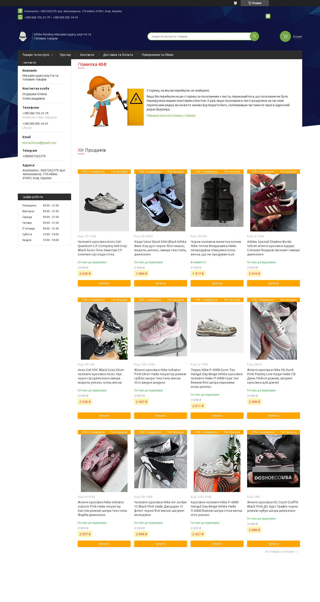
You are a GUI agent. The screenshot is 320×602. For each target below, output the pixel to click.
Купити (104, 283)
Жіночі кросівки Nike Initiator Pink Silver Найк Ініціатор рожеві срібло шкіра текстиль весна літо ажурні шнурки (160, 376)
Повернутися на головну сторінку (171, 115)
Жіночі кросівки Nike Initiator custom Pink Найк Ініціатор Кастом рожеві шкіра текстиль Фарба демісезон (102, 508)
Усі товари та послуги (279, 551)
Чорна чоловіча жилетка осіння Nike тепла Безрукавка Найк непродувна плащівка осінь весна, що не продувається (216, 248)
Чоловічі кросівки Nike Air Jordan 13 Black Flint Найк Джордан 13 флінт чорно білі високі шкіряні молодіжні (160, 508)
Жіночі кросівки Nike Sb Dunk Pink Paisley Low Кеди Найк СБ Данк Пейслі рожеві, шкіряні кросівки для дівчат (271, 376)
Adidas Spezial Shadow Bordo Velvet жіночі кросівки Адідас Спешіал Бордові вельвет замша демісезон (273, 248)
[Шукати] (254, 36)
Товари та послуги (35, 54)
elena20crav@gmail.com (39, 143)
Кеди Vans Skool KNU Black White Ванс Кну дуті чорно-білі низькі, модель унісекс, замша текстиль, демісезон (160, 248)
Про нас (65, 54)
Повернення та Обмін (157, 54)
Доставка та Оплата (118, 54)
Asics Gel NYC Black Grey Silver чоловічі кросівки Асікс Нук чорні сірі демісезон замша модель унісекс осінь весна (101, 376)
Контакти (87, 54)
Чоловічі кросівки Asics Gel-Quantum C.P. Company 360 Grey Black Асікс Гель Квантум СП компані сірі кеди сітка (102, 248)
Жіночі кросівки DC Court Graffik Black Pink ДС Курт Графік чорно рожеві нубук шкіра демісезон (272, 506)
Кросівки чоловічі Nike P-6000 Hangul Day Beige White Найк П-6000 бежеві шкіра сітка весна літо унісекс (216, 508)
